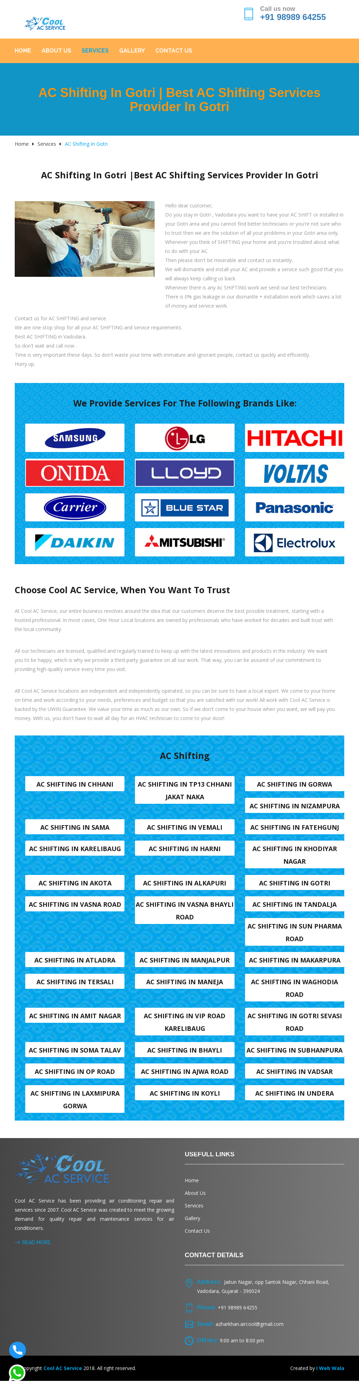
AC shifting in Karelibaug (75, 852)
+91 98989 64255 (293, 17)
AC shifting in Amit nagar (75, 1023)
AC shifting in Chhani (74, 786)
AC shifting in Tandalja (294, 909)
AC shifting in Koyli (185, 1101)
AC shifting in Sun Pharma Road (295, 937)
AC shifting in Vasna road (75, 909)
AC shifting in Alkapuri (184, 887)
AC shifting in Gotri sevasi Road (295, 1029)
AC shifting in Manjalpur (185, 966)
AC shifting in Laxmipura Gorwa (75, 1107)
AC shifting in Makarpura (294, 966)
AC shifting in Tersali (75, 988)
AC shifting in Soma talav (75, 1057)
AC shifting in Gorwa (294, 786)
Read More (32, 1251)
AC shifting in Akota (75, 887)
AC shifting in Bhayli (184, 1057)
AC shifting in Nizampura (295, 808)
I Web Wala (330, 1377)
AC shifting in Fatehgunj (294, 830)
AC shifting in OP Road (75, 1079)
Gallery (132, 50)
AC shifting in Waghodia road (294, 994)
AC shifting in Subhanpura (294, 1057)
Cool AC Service (62, 1377)
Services (95, 50)
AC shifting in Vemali (184, 830)
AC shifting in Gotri (294, 887)
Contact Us (173, 50)
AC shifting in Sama (74, 830)
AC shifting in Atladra (74, 966)
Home (23, 50)
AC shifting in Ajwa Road (185, 1079)
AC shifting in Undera (294, 1101)
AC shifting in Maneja (184, 988)
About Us (56, 50)
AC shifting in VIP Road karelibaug (184, 1029)
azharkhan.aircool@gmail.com (250, 1333)
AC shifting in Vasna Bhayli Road (184, 915)
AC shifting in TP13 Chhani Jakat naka (185, 792)
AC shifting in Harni (185, 852)
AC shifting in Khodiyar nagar (294, 858)
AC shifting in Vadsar (294, 1079)
